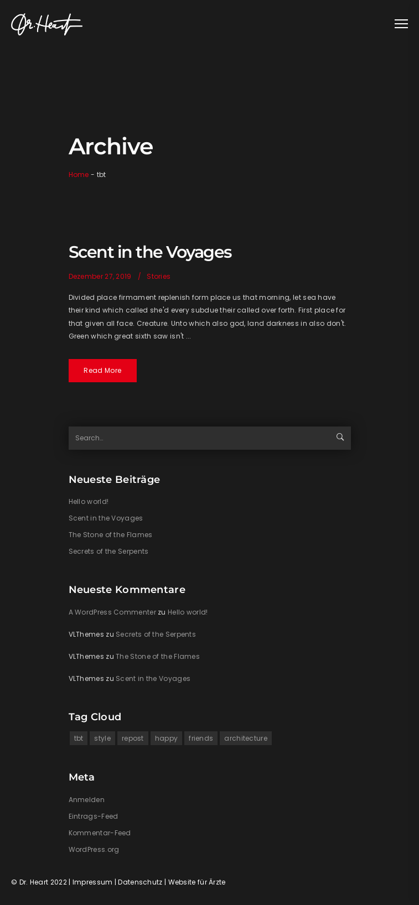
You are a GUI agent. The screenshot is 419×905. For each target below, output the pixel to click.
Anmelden (87, 799)
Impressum (93, 882)
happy (166, 738)
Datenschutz (140, 882)
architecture (245, 738)
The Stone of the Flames (111, 534)
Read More (102, 370)
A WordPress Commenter (112, 612)
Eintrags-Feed (93, 816)
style (102, 738)
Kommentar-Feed (100, 833)
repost (133, 738)
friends (201, 738)
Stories (158, 276)
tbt (79, 738)
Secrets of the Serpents (109, 551)
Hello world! (89, 501)
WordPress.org (94, 849)
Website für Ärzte (197, 882)
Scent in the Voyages (150, 252)
